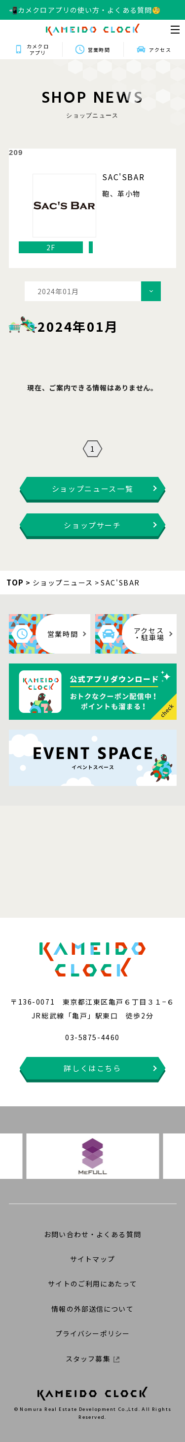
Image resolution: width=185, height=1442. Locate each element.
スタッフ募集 (92, 1359)
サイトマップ (92, 1259)
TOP (15, 582)
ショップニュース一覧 (93, 488)
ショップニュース (63, 582)
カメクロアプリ (37, 49)
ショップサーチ (92, 525)
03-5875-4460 (92, 1037)
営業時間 (99, 49)
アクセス (160, 49)
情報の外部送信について (92, 1309)
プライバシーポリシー (92, 1333)
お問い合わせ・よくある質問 (92, 1234)
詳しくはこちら (92, 1068)
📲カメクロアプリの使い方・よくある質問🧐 (85, 10)
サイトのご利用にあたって (92, 1283)
